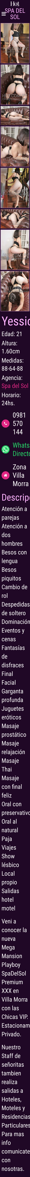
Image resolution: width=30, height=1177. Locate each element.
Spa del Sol (15, 385)
